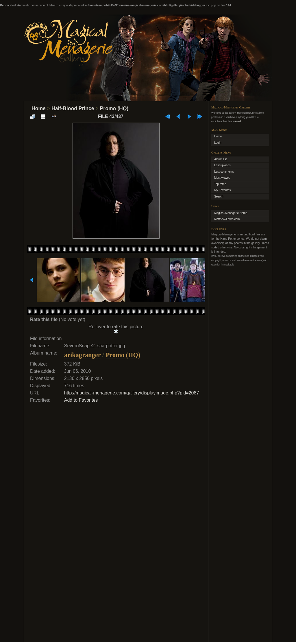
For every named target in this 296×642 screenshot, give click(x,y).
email (238, 121)
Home (39, 108)
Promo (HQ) (114, 108)
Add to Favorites (81, 400)
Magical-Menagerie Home (230, 213)
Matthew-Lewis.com (227, 219)
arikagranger (82, 355)
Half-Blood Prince (72, 108)
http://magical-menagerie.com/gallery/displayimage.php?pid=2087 (131, 392)
